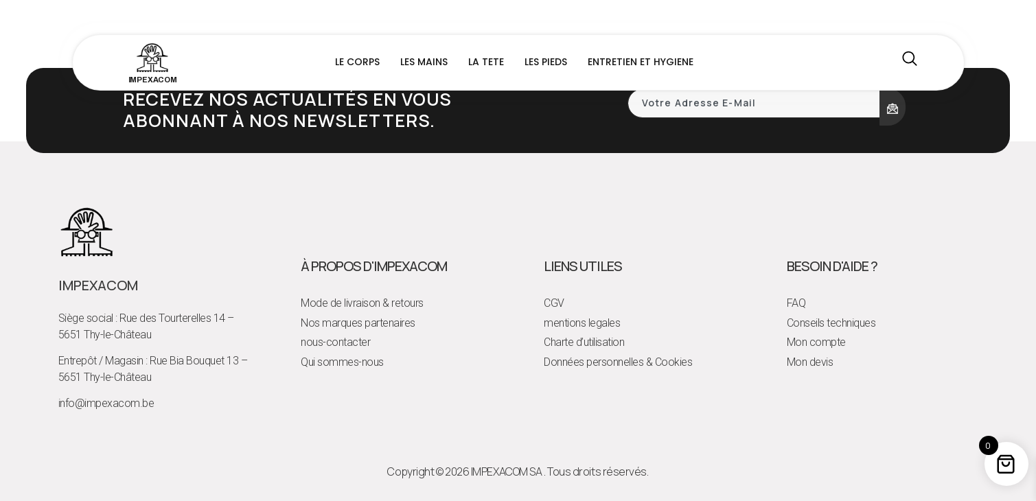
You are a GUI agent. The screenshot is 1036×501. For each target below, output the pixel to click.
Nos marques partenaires (358, 322)
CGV (554, 303)
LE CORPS (357, 62)
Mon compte (816, 342)
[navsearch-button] (909, 62)
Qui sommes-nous (342, 362)
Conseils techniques (831, 322)
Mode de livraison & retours (362, 303)
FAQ (796, 303)
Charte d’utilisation (584, 342)
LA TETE (486, 62)
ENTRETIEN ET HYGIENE (640, 62)
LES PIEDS (546, 62)
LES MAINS (424, 62)
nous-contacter (335, 342)
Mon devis (810, 362)
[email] (755, 103)
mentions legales (582, 322)
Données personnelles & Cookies (618, 362)
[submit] (892, 107)
